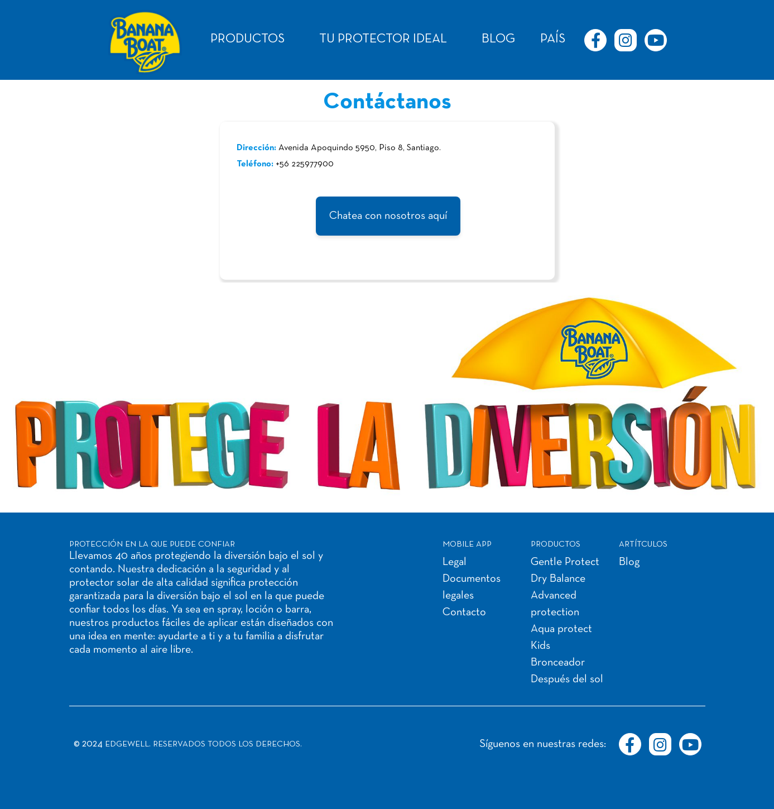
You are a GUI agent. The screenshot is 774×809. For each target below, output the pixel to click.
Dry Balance (558, 579)
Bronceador (558, 663)
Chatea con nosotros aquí (388, 216)
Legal (455, 562)
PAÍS (552, 39)
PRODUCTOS (247, 39)
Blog (629, 562)
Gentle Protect (565, 562)
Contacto (464, 612)
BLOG (498, 39)
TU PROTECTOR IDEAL (383, 39)
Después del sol (567, 679)
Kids (540, 646)
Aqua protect (561, 629)
